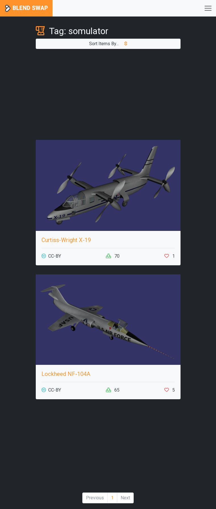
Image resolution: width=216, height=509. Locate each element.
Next (125, 497)
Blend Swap (26, 8)
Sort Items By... (108, 43)
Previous (95, 497)
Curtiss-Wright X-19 (66, 240)
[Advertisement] (108, 94)
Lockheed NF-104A (65, 374)
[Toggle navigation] (208, 8)
